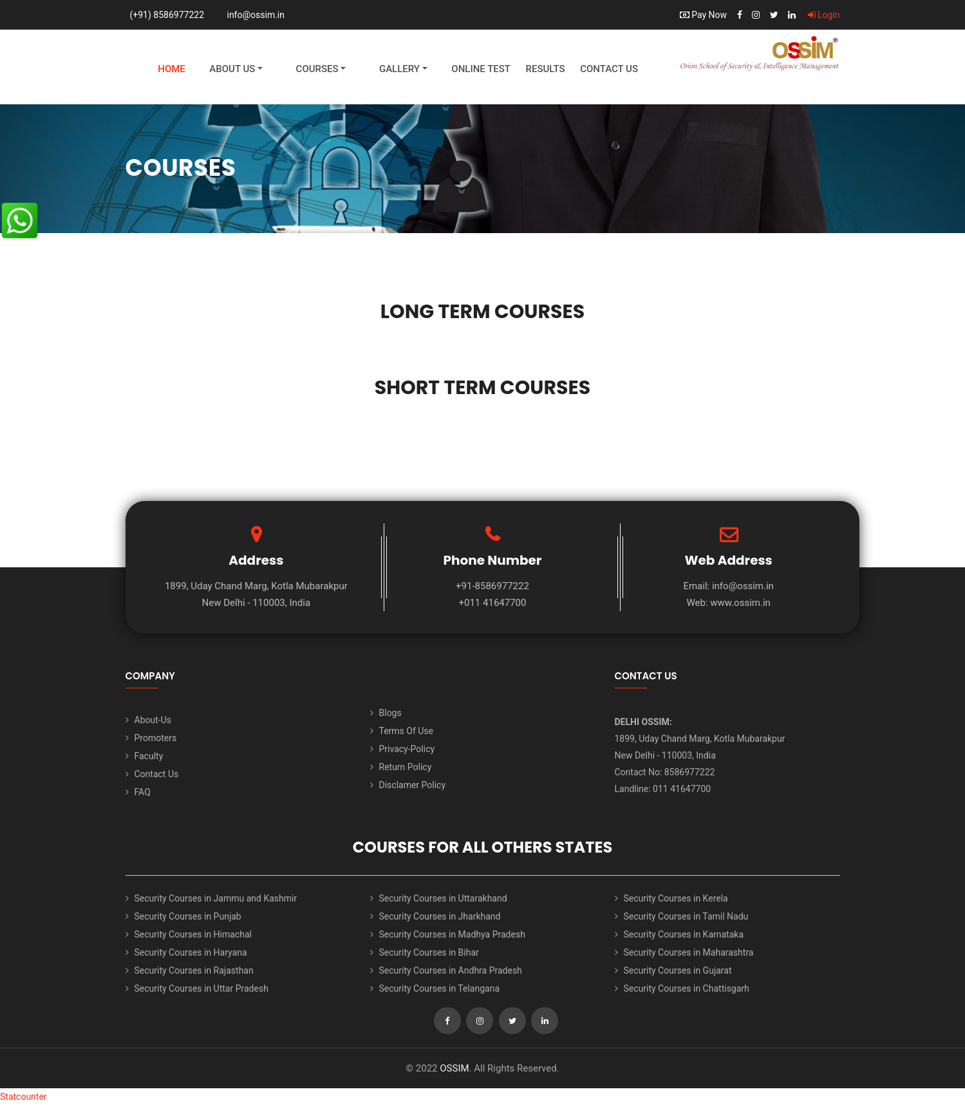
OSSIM (454, 1068)
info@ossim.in (256, 15)
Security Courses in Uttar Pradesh (201, 988)
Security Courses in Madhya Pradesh (452, 934)
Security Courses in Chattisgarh (686, 988)
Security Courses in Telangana (439, 988)
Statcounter (23, 1096)
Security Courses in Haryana (191, 952)
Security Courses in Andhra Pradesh (450, 970)
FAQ (143, 792)
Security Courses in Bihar (429, 952)
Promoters (156, 738)
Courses (317, 69)
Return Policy (405, 767)
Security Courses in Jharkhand (440, 916)
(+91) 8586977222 (167, 15)
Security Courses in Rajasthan (194, 970)
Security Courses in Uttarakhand (443, 898)
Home (171, 69)
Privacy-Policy (407, 749)
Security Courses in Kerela (676, 898)
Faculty (149, 756)
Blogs (390, 713)
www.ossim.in (740, 603)
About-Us (153, 720)
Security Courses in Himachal (193, 934)
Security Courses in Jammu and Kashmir (216, 898)
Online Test (481, 69)
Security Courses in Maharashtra (689, 952)
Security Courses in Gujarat (678, 970)
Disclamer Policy (412, 785)
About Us (232, 69)
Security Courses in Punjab (188, 916)
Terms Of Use (406, 731)
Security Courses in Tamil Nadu (686, 916)
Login (824, 15)
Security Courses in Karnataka (684, 934)
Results (545, 69)
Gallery (399, 69)
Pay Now (703, 15)
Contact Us (609, 69)
